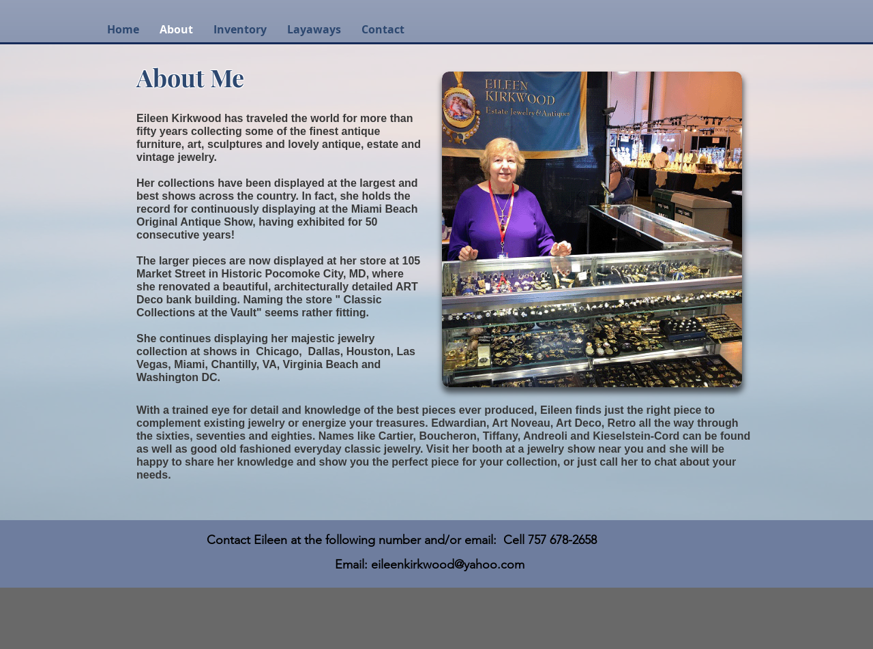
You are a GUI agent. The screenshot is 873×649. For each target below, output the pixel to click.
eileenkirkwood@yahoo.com (447, 564)
